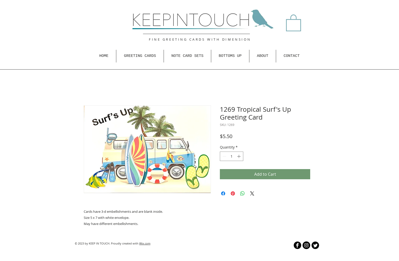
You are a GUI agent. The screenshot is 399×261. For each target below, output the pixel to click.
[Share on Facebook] (223, 193)
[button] (293, 22)
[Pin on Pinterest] (233, 193)
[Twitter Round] (315, 245)
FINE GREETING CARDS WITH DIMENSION (200, 39)
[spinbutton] (231, 156)
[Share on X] (252, 193)
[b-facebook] (297, 245)
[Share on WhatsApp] (242, 193)
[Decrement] (224, 156)
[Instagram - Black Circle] (306, 245)
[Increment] (239, 156)
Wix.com (144, 243)
